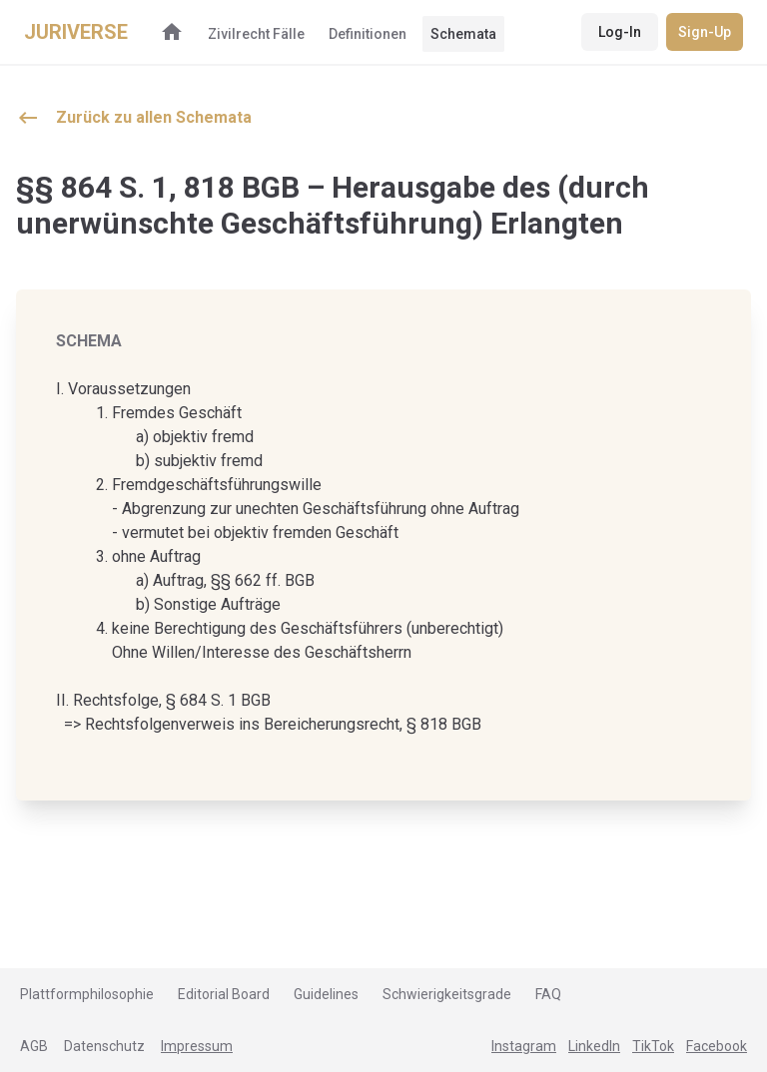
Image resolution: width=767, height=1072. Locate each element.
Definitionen (367, 34)
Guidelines (326, 994)
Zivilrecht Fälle (256, 34)
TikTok (653, 1046)
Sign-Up (704, 32)
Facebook (716, 1046)
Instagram (523, 1046)
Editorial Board (224, 994)
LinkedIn (594, 1046)
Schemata (463, 34)
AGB (34, 1046)
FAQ (548, 994)
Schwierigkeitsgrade (447, 994)
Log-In (619, 32)
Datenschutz (104, 1046)
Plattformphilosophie (87, 994)
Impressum (197, 1046)
